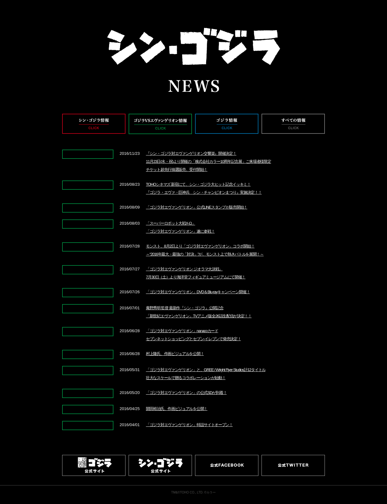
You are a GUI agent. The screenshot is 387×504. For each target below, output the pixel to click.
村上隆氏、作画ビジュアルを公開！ (175, 353)
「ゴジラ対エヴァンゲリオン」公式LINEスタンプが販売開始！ (196, 207)
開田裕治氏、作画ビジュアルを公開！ (176, 408)
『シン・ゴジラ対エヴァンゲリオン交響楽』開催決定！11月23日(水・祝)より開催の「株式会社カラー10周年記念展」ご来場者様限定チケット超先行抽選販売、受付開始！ (208, 161)
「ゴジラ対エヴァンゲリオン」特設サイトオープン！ (189, 424)
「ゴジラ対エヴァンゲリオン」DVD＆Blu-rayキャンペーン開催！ (198, 292)
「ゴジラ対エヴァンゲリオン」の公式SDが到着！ (186, 392)
